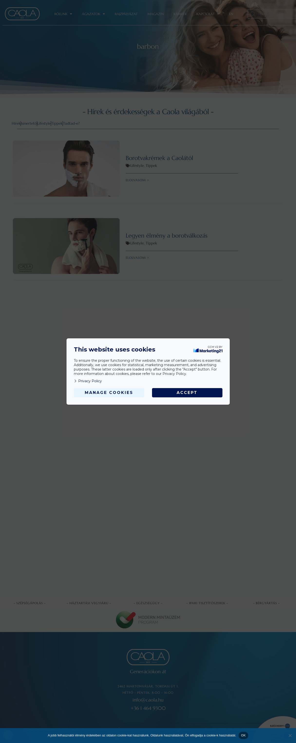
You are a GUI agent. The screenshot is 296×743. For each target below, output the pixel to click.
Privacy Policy (88, 381)
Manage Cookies (109, 392)
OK (243, 735)
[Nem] (289, 735)
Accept (187, 392)
